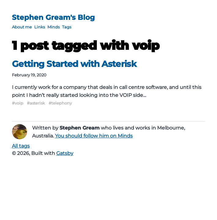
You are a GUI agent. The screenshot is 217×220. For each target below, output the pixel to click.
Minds (53, 26)
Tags (66, 26)
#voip (17, 103)
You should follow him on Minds (94, 136)
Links (39, 26)
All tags (21, 146)
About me (22, 26)
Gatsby (64, 153)
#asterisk (36, 103)
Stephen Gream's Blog (53, 17)
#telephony (60, 103)
